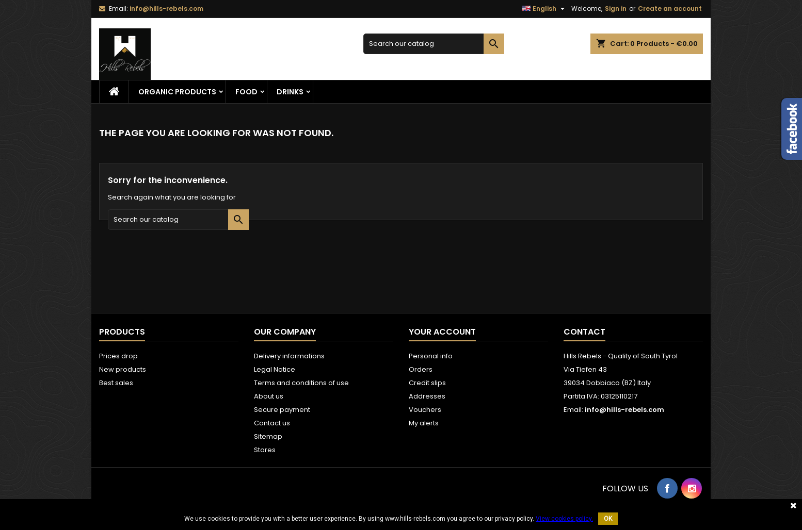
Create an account (670, 8)
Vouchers (425, 410)
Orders (420, 369)
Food (246, 92)
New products (122, 369)
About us (268, 396)
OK (608, 518)
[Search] (433, 44)
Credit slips (427, 383)
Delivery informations (289, 356)
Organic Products (177, 92)
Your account (442, 332)
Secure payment (282, 410)
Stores (265, 450)
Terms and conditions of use (301, 383)
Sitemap (268, 436)
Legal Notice (274, 369)
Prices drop (118, 356)
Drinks (290, 92)
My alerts (424, 423)
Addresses (427, 396)
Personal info (431, 356)
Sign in (616, 8)
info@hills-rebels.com (166, 8)
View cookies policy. (564, 518)
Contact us (272, 423)
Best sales (116, 383)
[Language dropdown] (544, 9)
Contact (584, 332)
